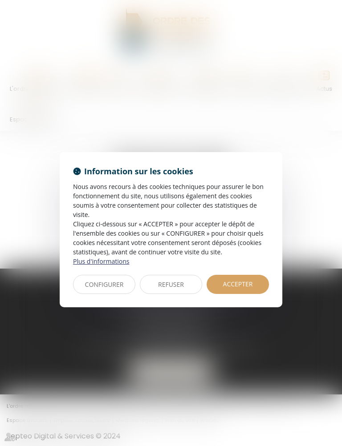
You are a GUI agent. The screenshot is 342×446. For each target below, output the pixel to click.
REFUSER (171, 284)
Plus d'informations (101, 261)
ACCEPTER (238, 284)
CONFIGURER (104, 284)
